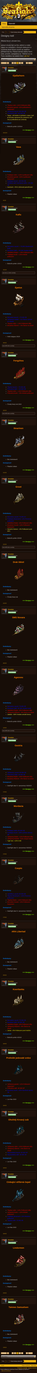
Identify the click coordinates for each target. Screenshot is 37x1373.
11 (19, 63)
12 (22, 63)
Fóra (4, 24)
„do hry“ (27, 56)
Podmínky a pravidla (22, 1368)
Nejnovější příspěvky (8, 27)
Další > (30, 63)
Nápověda (33, 1365)
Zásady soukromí (32, 1368)
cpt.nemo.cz (5, 272)
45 (27, 63)
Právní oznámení (26, 1365)
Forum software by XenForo (7, 1369)
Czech (2, 1365)
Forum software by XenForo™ (22, 1369)
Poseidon (11, 67)
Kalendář (12, 23)
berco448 (5, 345)
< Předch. (3, 63)
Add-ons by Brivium (6, 1370)
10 (17, 63)
